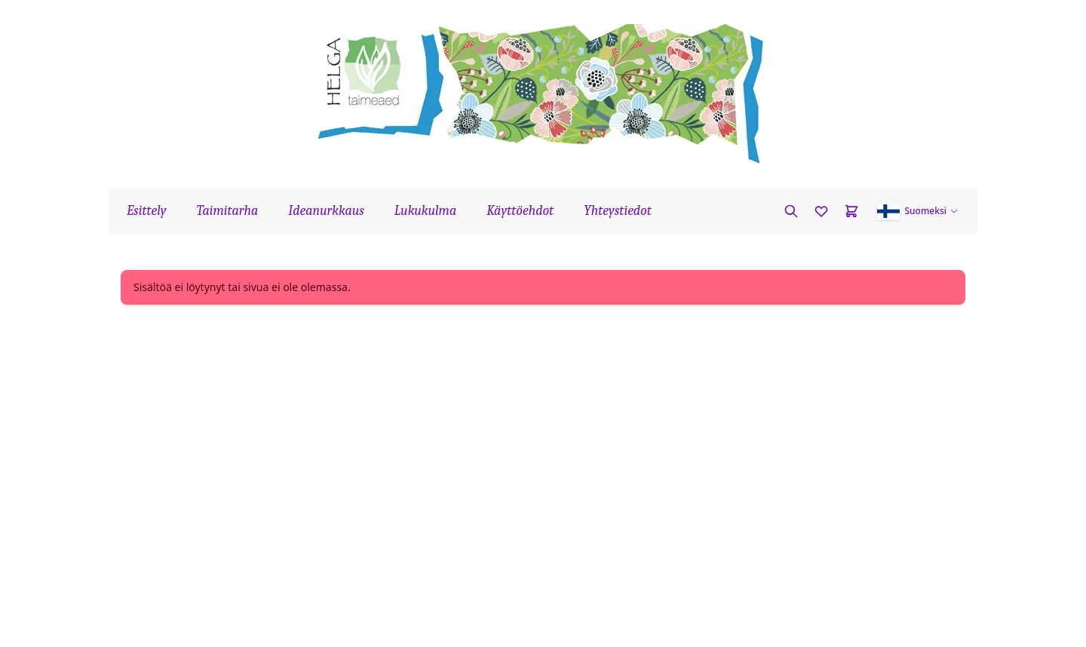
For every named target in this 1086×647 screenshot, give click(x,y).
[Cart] (851, 211)
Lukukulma (425, 211)
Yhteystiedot (618, 211)
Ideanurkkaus (326, 211)
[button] (918, 211)
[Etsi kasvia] (791, 211)
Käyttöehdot (520, 211)
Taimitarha (228, 211)
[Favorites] (821, 211)
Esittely (147, 211)
